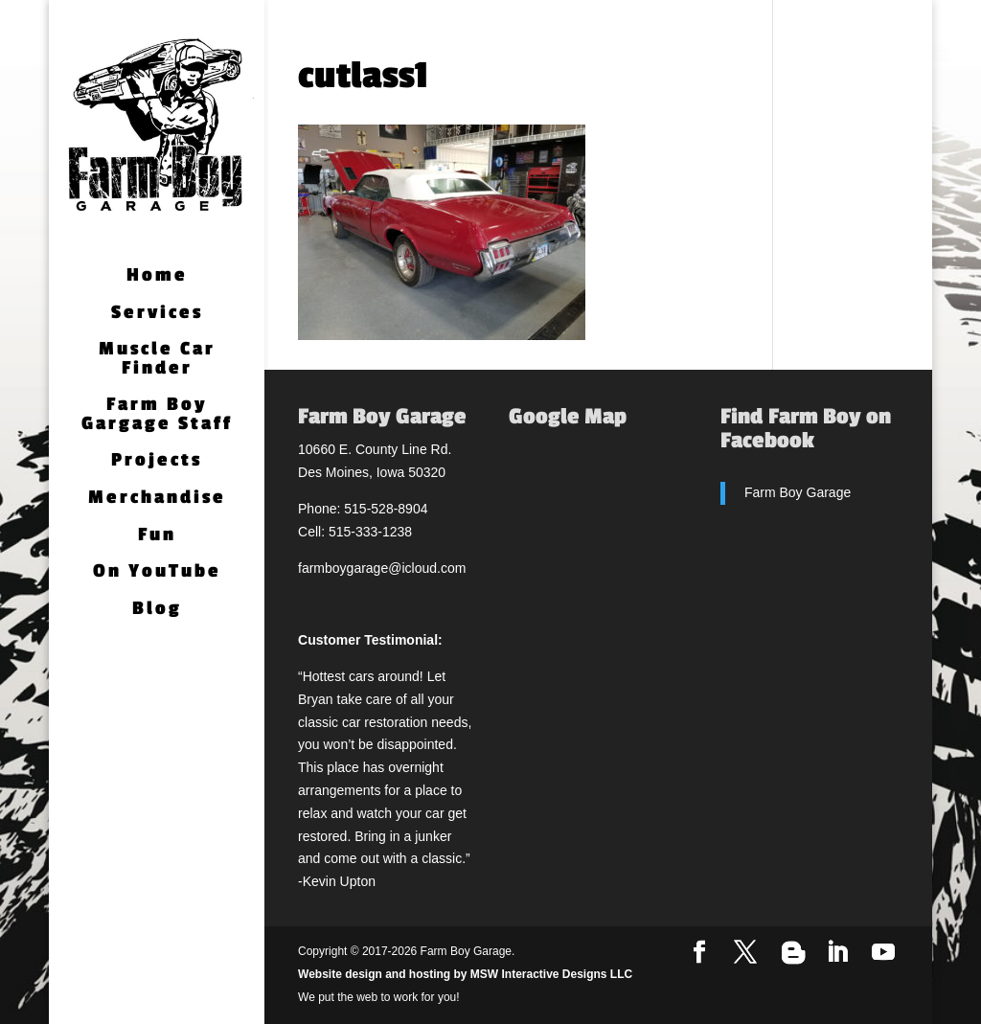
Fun (157, 536)
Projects (156, 461)
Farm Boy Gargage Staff (157, 415)
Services (157, 314)
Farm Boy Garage (797, 492)
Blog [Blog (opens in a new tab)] (157, 610)
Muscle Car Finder (157, 359)
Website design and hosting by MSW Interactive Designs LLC (465, 974)
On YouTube (157, 572)
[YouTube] (883, 953)
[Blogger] (793, 953)
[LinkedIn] (837, 953)
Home (157, 276)
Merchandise (157, 499)
